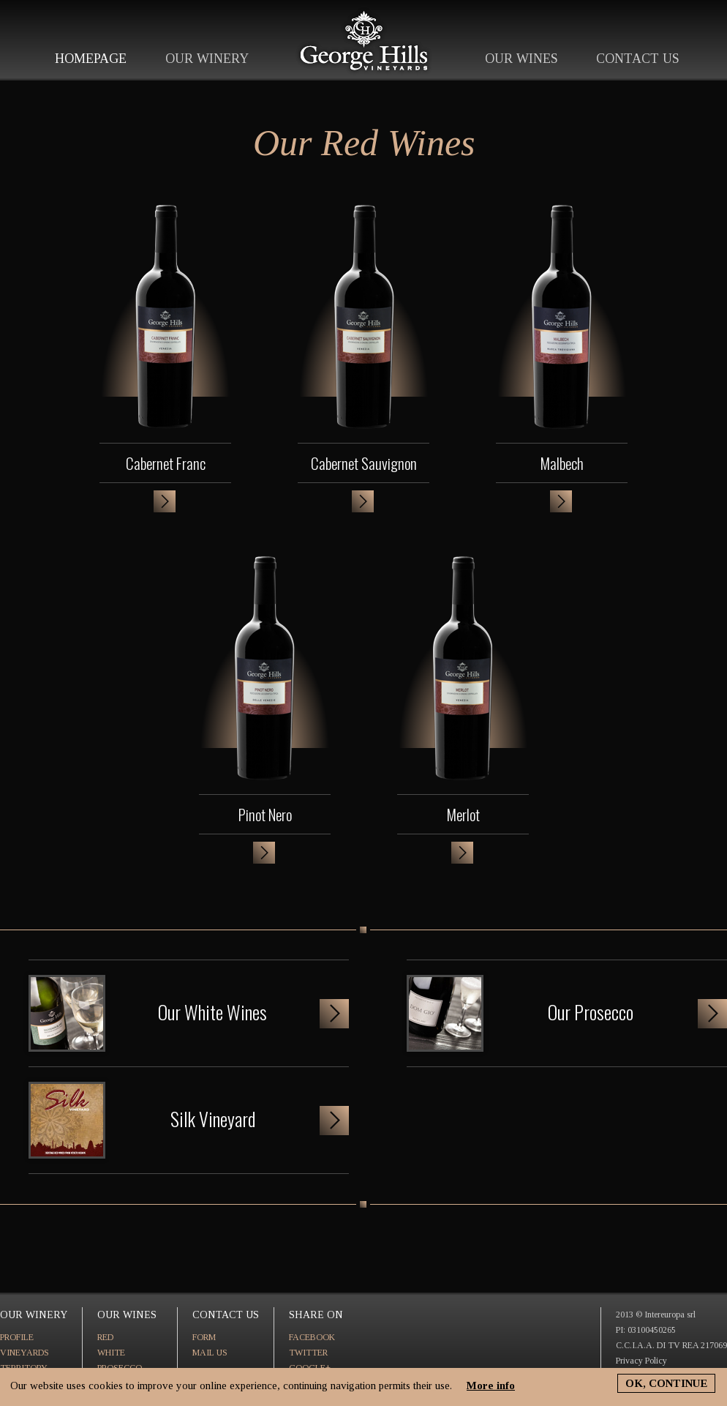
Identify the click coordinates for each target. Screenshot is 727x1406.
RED (105, 1337)
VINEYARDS (24, 1352)
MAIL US (209, 1352)
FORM (204, 1337)
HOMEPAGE (91, 58)
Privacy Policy (641, 1360)
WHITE (111, 1352)
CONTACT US (637, 58)
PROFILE (17, 1337)
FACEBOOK (312, 1337)
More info (491, 1385)
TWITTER (308, 1352)
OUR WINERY (207, 58)
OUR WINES (521, 58)
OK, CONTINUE (666, 1383)
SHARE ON (316, 1314)
